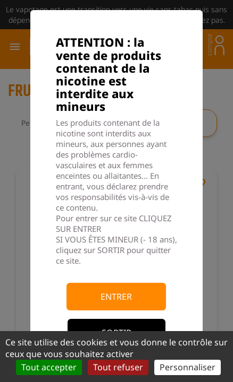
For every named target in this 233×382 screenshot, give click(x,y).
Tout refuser (118, 367)
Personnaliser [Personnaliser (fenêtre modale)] (187, 367)
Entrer (116, 296)
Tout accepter (49, 367)
